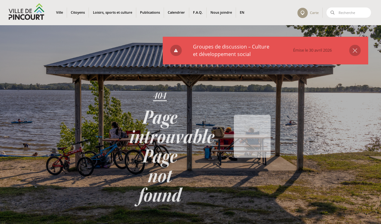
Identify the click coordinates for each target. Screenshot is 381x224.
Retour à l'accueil (252, 139)
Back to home (252, 151)
